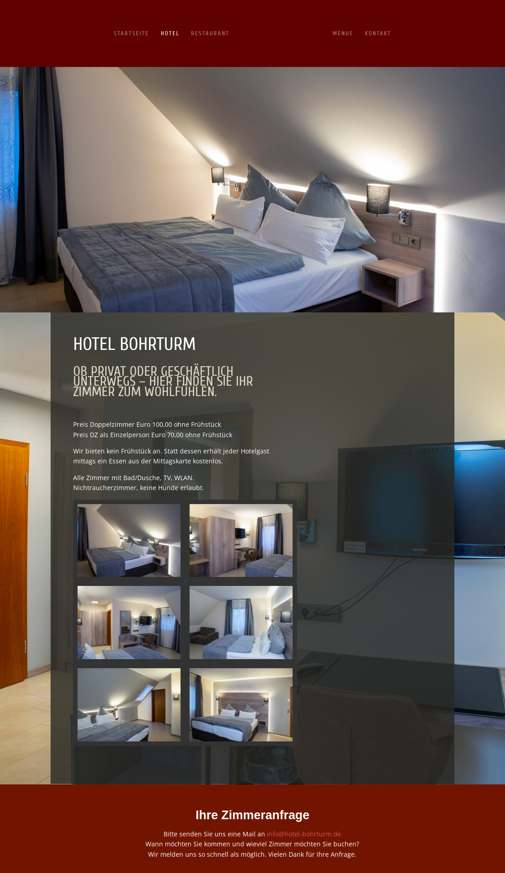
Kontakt (378, 33)
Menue (342, 33)
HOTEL (170, 33)
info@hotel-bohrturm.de (304, 834)
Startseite (131, 33)
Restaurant (210, 33)
